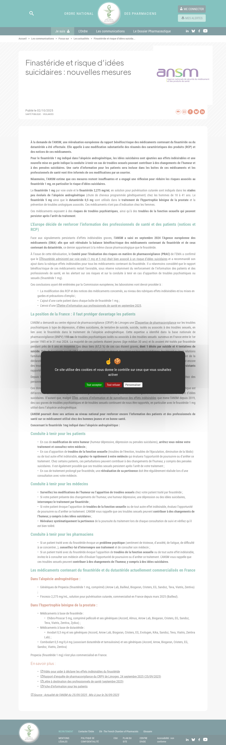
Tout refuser (113, 384)
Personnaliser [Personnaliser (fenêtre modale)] (133, 384)
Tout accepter (94, 384)
